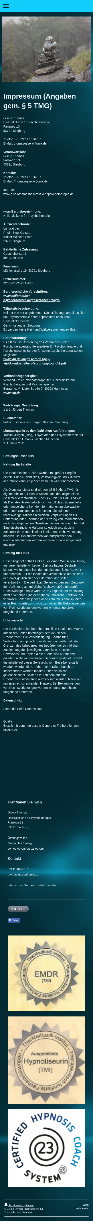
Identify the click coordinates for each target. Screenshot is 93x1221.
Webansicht (82, 1208)
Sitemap (29, 1205)
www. (7, 211)
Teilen (14, 920)
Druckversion (14, 1205)
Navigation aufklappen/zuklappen (46, 6)
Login (86, 1204)
